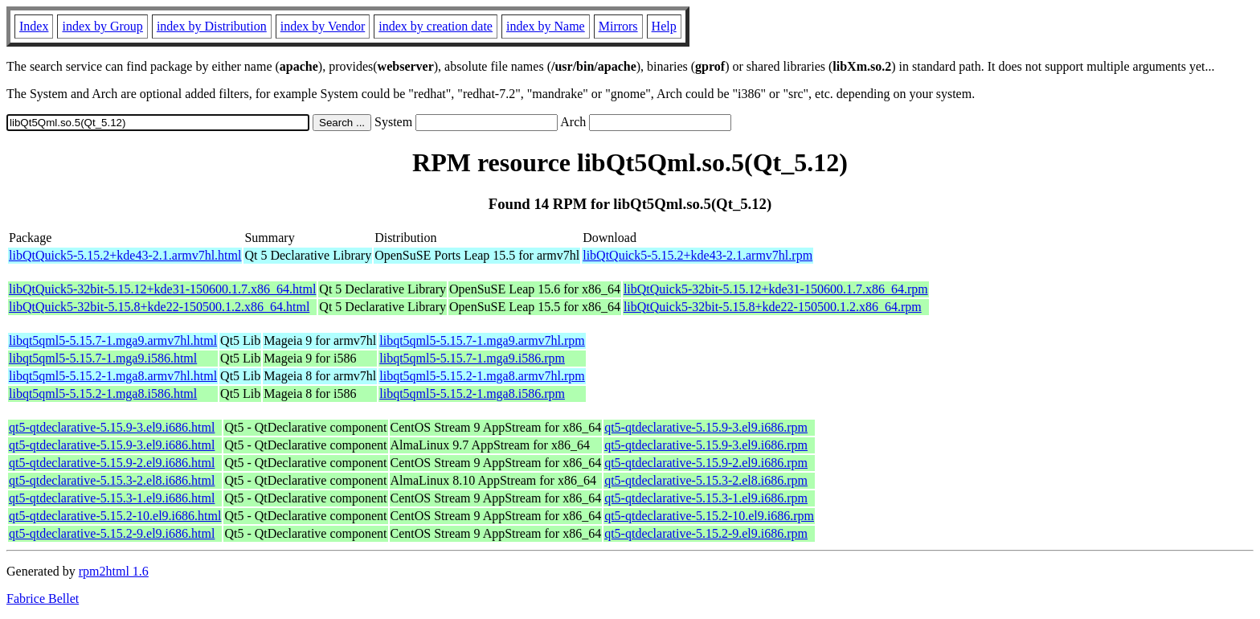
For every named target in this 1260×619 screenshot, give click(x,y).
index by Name (545, 26)
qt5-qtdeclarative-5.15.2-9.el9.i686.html (112, 533)
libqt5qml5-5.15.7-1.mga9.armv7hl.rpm (482, 340)
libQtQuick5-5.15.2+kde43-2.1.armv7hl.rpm (697, 255)
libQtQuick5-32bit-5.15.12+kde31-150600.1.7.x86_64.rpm (776, 289)
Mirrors (618, 26)
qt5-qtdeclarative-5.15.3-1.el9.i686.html (112, 498)
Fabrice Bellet (42, 598)
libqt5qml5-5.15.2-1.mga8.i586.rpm (472, 393)
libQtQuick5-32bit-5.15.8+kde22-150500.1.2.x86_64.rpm (773, 307)
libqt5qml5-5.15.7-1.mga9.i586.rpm (472, 358)
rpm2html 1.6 (114, 571)
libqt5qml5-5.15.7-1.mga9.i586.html (103, 358)
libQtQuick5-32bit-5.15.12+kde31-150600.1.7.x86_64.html (162, 289)
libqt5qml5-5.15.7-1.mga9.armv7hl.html (113, 340)
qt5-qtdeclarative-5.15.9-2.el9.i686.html (112, 462)
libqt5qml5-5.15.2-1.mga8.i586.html (103, 393)
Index (33, 26)
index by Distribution (212, 26)
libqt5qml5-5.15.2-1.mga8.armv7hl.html (113, 376)
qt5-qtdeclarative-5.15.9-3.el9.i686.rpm (706, 427)
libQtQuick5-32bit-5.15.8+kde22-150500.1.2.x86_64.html (159, 307)
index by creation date (435, 26)
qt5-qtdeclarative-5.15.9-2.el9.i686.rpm (706, 462)
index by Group (102, 26)
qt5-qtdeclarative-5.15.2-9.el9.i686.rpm (706, 533)
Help (664, 26)
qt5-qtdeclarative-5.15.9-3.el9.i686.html (112, 427)
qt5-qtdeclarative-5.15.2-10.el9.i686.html (115, 516)
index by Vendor (322, 26)
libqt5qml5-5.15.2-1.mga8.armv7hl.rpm (482, 376)
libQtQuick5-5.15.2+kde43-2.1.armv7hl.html (125, 255)
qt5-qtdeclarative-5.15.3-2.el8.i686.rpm (706, 480)
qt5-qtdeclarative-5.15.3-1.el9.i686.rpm (706, 498)
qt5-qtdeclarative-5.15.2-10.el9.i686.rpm (709, 516)
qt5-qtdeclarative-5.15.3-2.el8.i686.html (112, 480)
